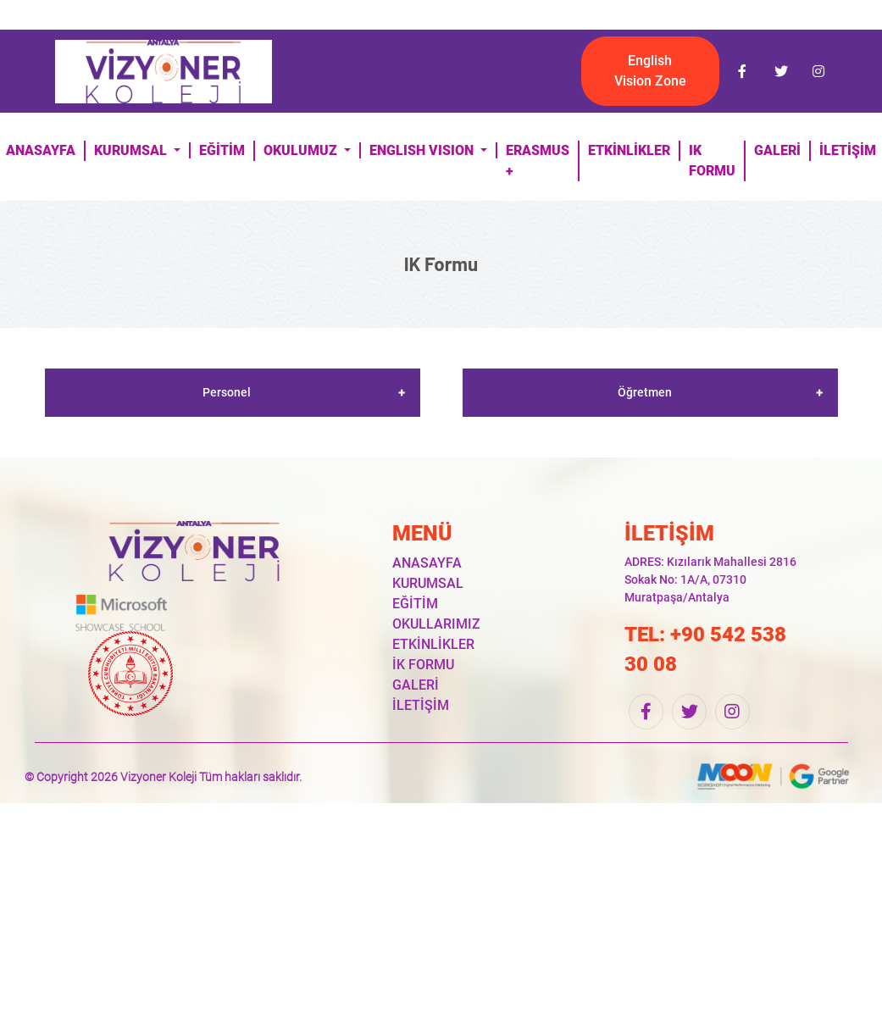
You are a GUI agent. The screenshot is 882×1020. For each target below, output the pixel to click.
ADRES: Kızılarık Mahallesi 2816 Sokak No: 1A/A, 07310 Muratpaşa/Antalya (710, 579)
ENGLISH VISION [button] (423, 150)
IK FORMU (712, 160)
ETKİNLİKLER (629, 150)
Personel (226, 392)
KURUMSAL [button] (132, 150)
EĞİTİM (222, 150)
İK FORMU (423, 665)
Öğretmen (645, 392)
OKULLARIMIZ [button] (436, 624)
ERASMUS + (537, 160)
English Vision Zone (650, 71)
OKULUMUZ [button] (302, 150)
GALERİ (777, 150)
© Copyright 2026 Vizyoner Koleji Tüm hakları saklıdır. (163, 777)
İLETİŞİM (420, 705)
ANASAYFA (427, 563)
